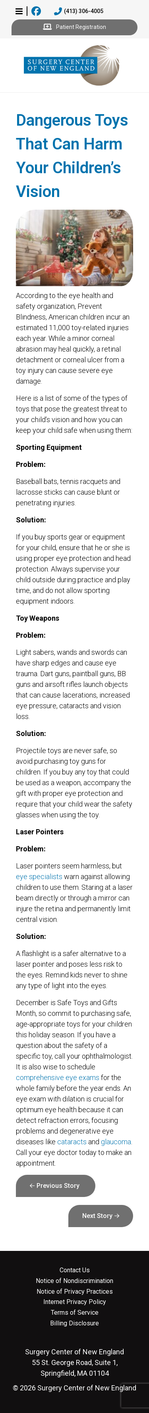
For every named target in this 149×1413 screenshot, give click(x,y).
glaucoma (116, 1142)
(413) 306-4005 (78, 11)
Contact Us (75, 1270)
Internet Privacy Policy (74, 1302)
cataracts (72, 1142)
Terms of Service (75, 1313)
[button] (19, 11)
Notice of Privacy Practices (75, 1292)
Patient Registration (74, 27)
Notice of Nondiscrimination (74, 1281)
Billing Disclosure (74, 1323)
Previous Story (58, 1185)
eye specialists (39, 876)
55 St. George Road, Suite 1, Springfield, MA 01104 (74, 1362)
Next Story (97, 1216)
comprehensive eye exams (57, 1077)
